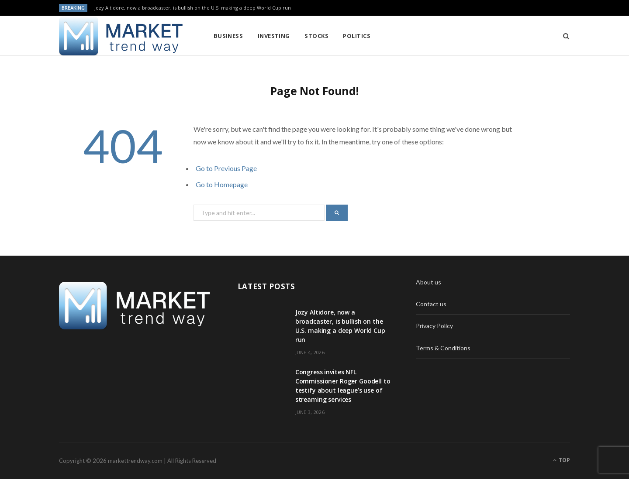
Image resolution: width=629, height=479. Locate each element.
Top (561, 460)
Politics (356, 36)
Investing (274, 36)
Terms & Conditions (443, 348)
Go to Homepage (222, 184)
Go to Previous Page (226, 168)
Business (228, 36)
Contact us (431, 304)
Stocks (316, 36)
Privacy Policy (434, 325)
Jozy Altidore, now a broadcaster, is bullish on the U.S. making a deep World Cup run (192, 8)
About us (428, 282)
